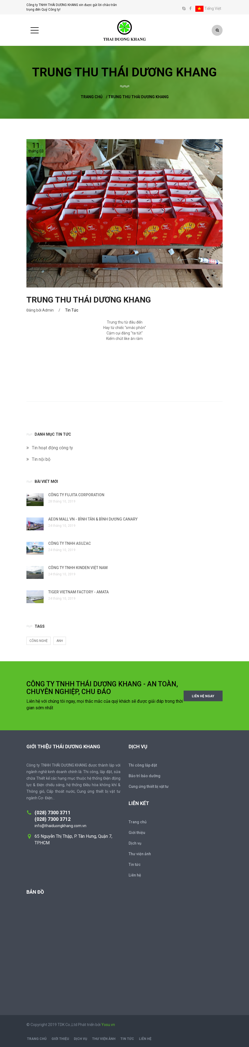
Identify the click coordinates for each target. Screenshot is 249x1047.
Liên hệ (135, 875)
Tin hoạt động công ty (52, 447)
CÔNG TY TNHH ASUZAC (69, 543)
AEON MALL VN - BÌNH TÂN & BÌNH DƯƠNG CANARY (93, 519)
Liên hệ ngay (203, 696)
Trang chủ (91, 97)
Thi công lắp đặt (143, 765)
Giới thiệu (137, 832)
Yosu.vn (108, 1024)
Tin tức (135, 864)
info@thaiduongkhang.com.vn (60, 826)
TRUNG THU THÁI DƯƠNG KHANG (88, 299)
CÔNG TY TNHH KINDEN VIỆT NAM (78, 568)
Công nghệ (38, 641)
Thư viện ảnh (140, 854)
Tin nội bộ (41, 459)
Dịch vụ (135, 843)
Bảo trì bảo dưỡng (144, 776)
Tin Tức (71, 310)
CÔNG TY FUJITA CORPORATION (76, 495)
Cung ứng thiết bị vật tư (149, 786)
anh (59, 641)
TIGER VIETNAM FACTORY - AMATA (78, 592)
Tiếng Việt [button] (208, 8)
